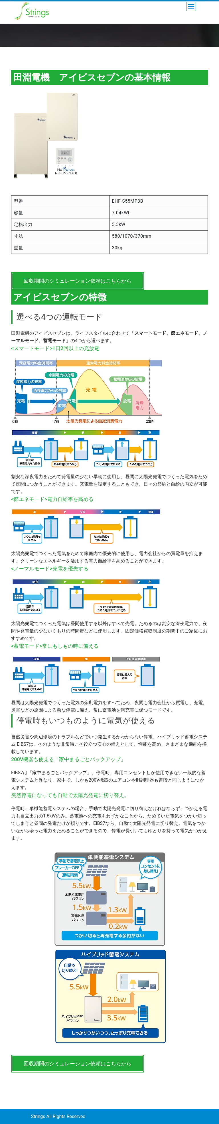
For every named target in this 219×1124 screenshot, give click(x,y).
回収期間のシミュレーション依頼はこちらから (77, 281)
